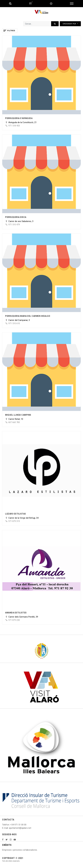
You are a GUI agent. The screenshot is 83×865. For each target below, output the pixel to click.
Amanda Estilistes (16, 613)
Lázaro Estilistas (15, 514)
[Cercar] (55, 23)
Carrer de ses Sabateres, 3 (20, 221)
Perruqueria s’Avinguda (18, 118)
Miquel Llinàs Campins (18, 415)
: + (10, 824)
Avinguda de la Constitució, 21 (22, 122)
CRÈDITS (7, 845)
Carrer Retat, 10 (15, 419)
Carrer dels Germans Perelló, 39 (23, 617)
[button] (70, 23)
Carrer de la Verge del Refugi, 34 (23, 518)
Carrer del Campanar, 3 (19, 320)
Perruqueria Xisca (15, 217)
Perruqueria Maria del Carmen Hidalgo (27, 316)
